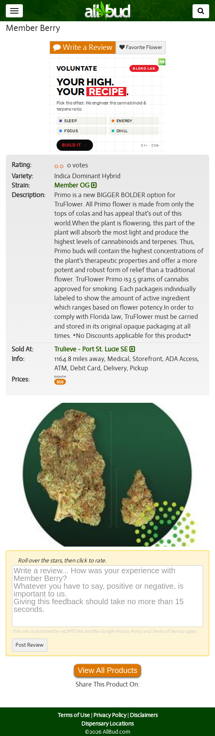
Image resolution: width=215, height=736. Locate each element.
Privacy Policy (128, 631)
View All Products (107, 670)
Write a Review (82, 47)
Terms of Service (167, 631)
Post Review (29, 645)
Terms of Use (73, 715)
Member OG (75, 185)
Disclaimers (144, 715)
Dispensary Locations (107, 723)
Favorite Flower (140, 47)
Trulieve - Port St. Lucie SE (94, 349)
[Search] (201, 11)
